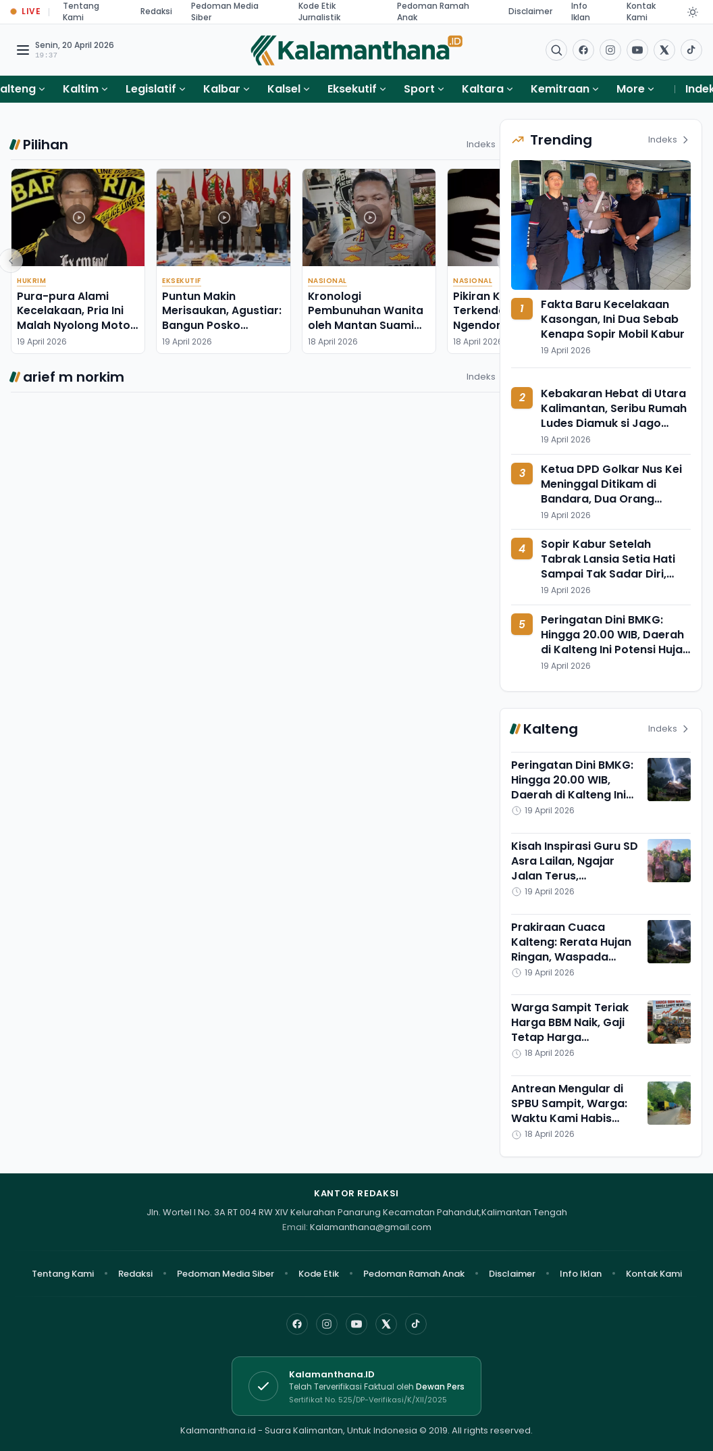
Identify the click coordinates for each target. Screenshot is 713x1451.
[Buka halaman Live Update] (26, 12)
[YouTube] (356, 1324)
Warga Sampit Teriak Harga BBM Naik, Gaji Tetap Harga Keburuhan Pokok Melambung (570, 1037)
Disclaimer (530, 11)
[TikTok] (416, 1324)
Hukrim (31, 281)
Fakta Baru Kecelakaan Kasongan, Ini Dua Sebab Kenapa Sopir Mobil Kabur (613, 319)
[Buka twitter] (664, 50)
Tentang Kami (63, 1273)
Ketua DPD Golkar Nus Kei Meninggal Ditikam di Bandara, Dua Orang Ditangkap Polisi (611, 491)
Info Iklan (581, 1273)
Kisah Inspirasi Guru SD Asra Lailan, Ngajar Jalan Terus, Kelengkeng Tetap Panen (574, 875)
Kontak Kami (654, 1273)
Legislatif (151, 89)
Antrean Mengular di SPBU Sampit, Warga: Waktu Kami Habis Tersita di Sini (569, 1111)
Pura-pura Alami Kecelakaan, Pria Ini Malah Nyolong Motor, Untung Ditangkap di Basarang (77, 325)
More (636, 89)
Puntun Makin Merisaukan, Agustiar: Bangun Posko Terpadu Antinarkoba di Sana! (222, 325)
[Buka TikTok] (691, 50)
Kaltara (483, 89)
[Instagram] (327, 1324)
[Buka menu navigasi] (23, 50)
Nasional (327, 281)
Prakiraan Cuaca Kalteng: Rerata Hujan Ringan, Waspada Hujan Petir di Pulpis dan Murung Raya (571, 956)
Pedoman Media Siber (225, 1273)
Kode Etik (318, 1273)
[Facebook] (583, 50)
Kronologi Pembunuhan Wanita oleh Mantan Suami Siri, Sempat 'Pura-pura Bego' (365, 325)
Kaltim (81, 89)
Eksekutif (352, 89)
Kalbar (221, 89)
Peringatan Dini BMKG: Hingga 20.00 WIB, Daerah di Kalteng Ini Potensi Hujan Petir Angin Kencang (615, 642)
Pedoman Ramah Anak (414, 1273)
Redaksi (156, 11)
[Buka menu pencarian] (556, 50)
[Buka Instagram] (610, 50)
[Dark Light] (692, 12)
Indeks (488, 144)
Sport (419, 89)
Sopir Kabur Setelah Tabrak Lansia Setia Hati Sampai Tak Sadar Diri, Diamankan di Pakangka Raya (608, 573)
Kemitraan (560, 89)
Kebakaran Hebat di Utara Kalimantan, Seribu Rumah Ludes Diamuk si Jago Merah (614, 416)
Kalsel (283, 89)
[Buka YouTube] (637, 50)
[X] (386, 1324)
